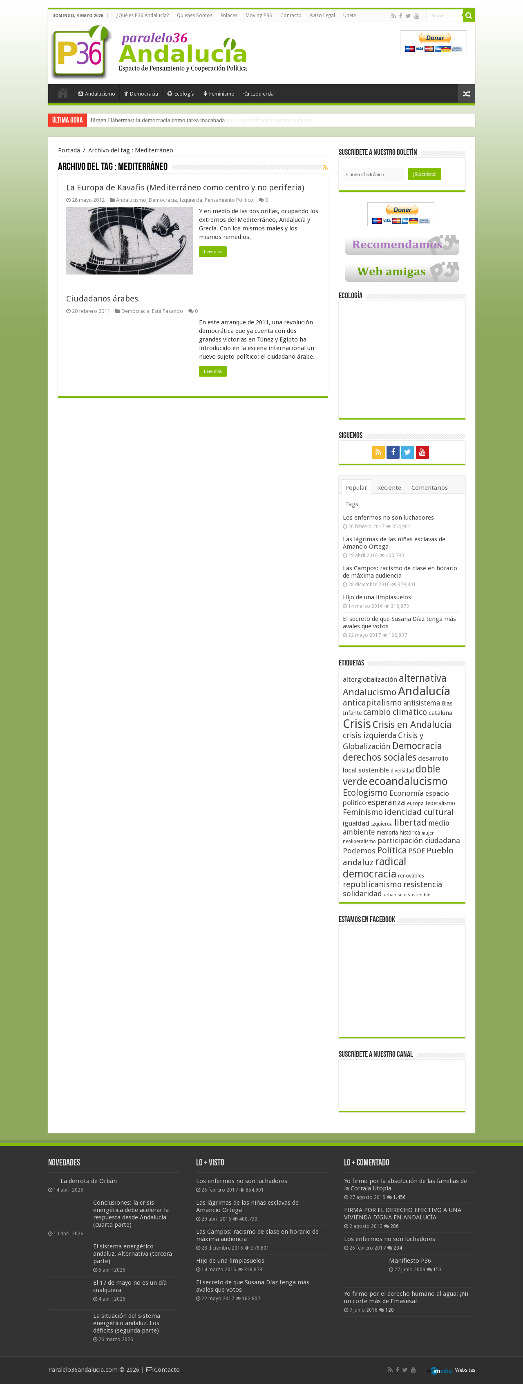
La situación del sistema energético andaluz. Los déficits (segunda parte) (126, 1323)
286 (394, 1226)
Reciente (389, 487)
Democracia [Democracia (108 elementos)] (417, 746)
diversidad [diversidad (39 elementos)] (402, 771)
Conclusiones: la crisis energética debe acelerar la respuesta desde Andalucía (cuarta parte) (131, 1213)
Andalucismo (96, 94)
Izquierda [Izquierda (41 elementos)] (382, 824)
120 (389, 1310)
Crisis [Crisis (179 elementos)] (357, 724)
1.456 (399, 1197)
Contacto (291, 15)
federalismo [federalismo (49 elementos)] (440, 803)
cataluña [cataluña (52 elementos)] (440, 713)
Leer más (213, 251)
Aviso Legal (322, 15)
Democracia (141, 94)
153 (437, 1269)
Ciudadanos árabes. (103, 299)
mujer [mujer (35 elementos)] (428, 833)
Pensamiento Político (229, 200)
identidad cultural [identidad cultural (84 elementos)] (419, 812)
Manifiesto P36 (410, 1260)
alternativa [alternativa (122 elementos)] (423, 678)
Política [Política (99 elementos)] (392, 850)
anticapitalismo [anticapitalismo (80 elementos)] (372, 703)
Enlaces (229, 15)
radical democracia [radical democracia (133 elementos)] (375, 867)
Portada (63, 92)
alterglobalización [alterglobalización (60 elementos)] (370, 679)
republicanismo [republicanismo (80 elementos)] (372, 884)
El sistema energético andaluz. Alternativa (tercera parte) (132, 1254)
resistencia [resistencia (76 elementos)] (422, 884)
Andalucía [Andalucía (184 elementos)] (424, 691)
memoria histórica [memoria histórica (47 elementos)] (398, 832)
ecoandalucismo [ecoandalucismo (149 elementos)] (408, 781)
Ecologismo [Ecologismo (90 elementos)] (365, 793)
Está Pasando (167, 311)
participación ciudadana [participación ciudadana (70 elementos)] (419, 840)
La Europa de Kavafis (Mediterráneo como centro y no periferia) (185, 187)
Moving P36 (259, 15)
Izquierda (259, 94)
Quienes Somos (194, 15)
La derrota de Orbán (88, 1181)
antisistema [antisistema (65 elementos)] (421, 703)
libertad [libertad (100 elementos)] (410, 822)
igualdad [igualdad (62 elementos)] (356, 823)
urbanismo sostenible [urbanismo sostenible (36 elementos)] (407, 894)
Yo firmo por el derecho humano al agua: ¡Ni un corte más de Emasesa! (406, 1297)
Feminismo (219, 94)
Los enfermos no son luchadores (388, 517)
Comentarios (429, 487)
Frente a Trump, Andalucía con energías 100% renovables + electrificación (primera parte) (201, 120)
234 (397, 1248)
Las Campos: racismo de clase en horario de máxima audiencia (400, 572)
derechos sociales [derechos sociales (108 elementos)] (379, 757)
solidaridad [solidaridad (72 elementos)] (362, 893)
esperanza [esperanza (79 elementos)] (386, 802)
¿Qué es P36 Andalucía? (142, 15)
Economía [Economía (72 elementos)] (406, 793)
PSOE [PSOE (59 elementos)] (417, 851)
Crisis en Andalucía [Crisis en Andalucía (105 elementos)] (412, 724)
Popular (356, 487)
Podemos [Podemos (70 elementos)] (359, 850)
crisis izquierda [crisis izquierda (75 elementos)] (369, 735)
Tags (351, 504)
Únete (349, 15)
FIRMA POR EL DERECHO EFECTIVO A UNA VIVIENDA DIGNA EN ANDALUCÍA (402, 1213)
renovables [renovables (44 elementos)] (411, 876)
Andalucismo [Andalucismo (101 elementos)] (369, 692)
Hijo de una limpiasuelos (377, 597)
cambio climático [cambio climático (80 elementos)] (395, 712)
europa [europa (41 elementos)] (415, 803)
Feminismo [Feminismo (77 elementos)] (363, 812)
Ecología (180, 94)
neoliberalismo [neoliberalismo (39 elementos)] (359, 841)
